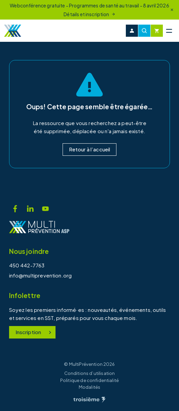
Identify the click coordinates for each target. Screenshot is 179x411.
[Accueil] (12, 31)
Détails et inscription (89, 14)
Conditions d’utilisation (89, 373)
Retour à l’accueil (89, 149)
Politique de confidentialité (89, 380)
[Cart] (157, 31)
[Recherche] (144, 31)
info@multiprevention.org (40, 275)
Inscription (34, 332)
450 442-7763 (27, 265)
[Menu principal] (169, 31)
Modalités (89, 387)
